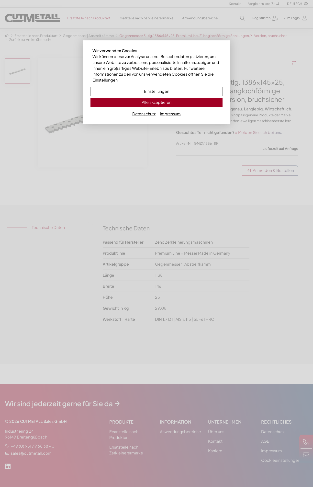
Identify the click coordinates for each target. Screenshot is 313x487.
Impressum (170, 113)
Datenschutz (144, 113)
